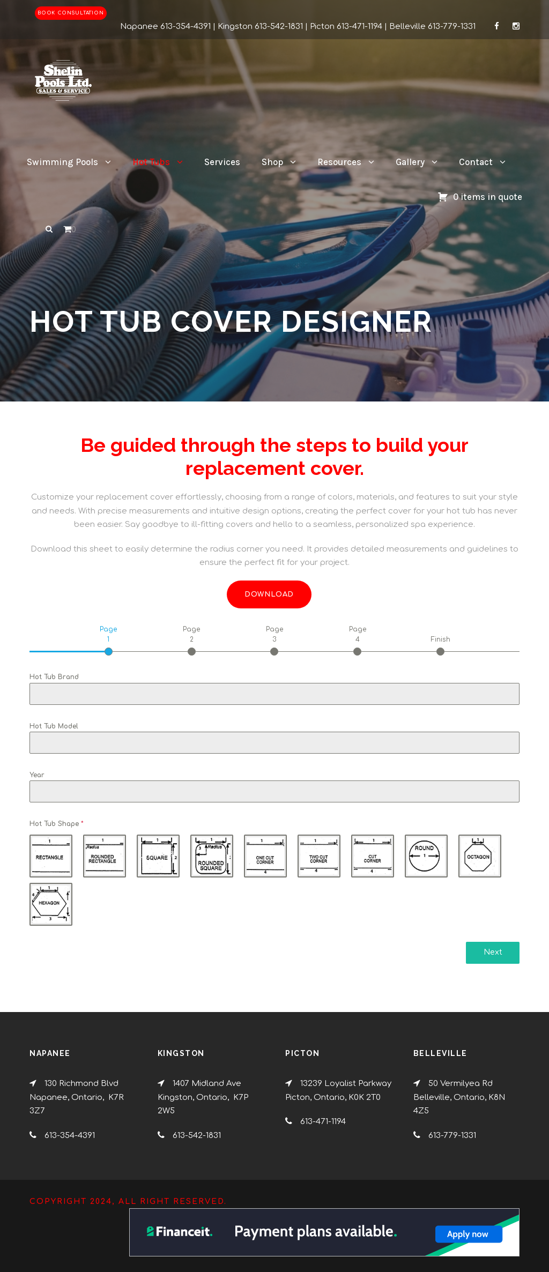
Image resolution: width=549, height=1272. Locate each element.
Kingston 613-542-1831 (260, 26)
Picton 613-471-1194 (346, 26)
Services (222, 162)
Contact (476, 162)
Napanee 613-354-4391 (165, 26)
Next (493, 952)
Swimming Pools (62, 162)
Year (36, 775)
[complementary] (471, 1213)
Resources (339, 162)
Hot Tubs (151, 162)
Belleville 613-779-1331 (432, 26)
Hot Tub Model (53, 726)
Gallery (410, 162)
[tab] (109, 640)
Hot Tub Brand (54, 677)
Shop (272, 162)
